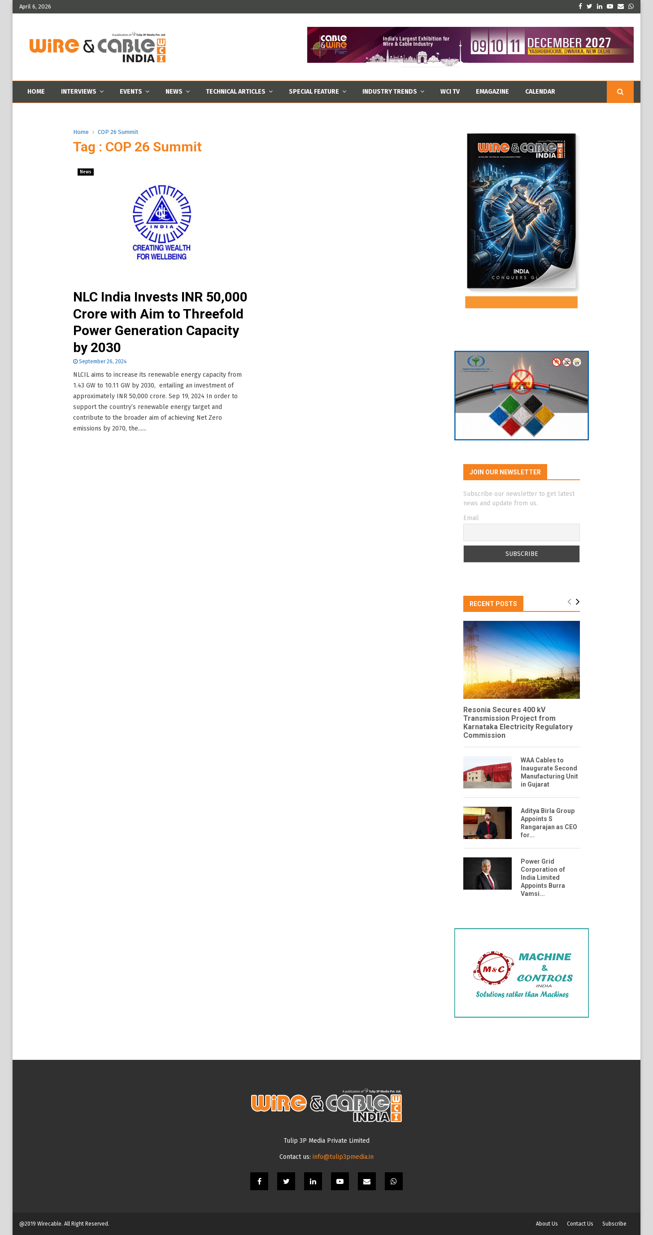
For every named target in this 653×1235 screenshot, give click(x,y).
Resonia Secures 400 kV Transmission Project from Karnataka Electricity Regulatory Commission (518, 723)
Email (471, 518)
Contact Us (580, 1224)
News (174, 91)
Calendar (540, 91)
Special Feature (314, 91)
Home (36, 91)
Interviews (78, 91)
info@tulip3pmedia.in (343, 1157)
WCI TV (450, 91)
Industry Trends (389, 91)
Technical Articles (236, 91)
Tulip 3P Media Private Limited (327, 1141)
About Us (547, 1224)
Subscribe (614, 1224)
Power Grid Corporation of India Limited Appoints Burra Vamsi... (543, 877)
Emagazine (492, 91)
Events (131, 91)
